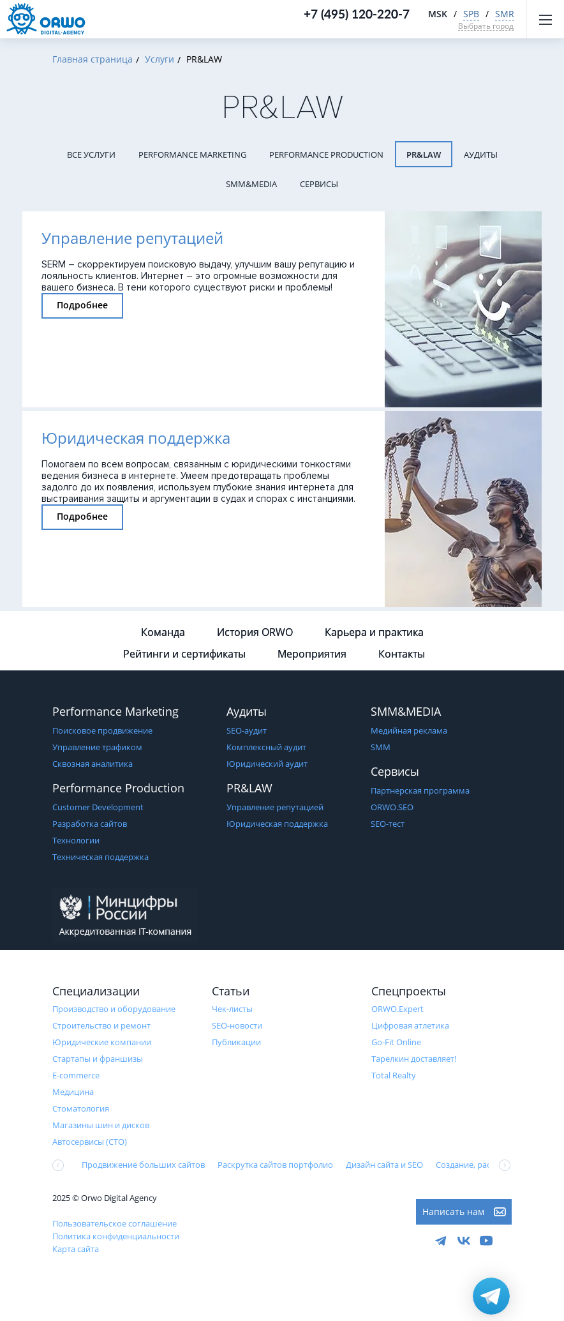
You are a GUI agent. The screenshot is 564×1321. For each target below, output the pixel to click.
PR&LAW (423, 154)
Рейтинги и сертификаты (184, 654)
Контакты (401, 654)
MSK (437, 14)
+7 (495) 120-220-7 (357, 14)
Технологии (76, 840)
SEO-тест (387, 823)
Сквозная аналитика (92, 763)
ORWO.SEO (392, 807)
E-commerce (76, 1075)
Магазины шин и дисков (100, 1125)
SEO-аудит (246, 730)
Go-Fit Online (396, 1042)
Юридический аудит (267, 763)
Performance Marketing (192, 154)
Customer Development (98, 807)
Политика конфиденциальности (115, 1236)
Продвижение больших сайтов (143, 1164)
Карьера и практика (374, 632)
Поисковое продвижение (102, 730)
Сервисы (319, 184)
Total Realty (393, 1075)
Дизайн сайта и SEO (384, 1164)
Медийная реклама (409, 730)
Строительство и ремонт (101, 1025)
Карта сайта (75, 1249)
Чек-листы (232, 1009)
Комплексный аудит (266, 747)
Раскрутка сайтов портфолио (275, 1164)
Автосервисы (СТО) (89, 1141)
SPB (471, 14)
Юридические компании (101, 1042)
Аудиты (481, 154)
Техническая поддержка (100, 857)
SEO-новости (237, 1025)
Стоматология (80, 1108)
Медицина (73, 1092)
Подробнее (82, 305)
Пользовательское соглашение (114, 1223)
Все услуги (91, 154)
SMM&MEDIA (251, 184)
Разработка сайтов (89, 823)
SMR (504, 14)
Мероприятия (312, 654)
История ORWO (255, 632)
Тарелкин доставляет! (413, 1058)
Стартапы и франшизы (97, 1058)
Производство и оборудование (113, 1009)
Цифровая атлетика (410, 1025)
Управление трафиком (97, 747)
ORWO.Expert (397, 1009)
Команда (163, 632)
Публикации (236, 1042)
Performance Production (326, 154)
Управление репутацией (274, 807)
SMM (380, 747)
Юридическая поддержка (277, 823)
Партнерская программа (420, 790)
